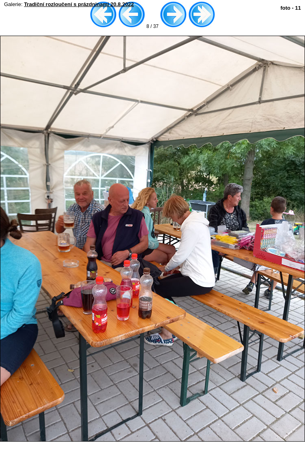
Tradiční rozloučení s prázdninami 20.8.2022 (79, 4)
